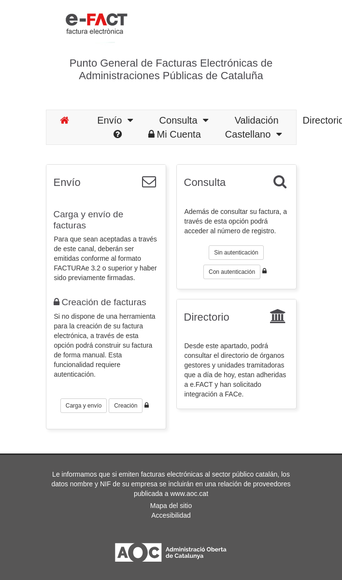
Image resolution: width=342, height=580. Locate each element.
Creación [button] (125, 405)
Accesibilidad (171, 515)
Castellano (253, 134)
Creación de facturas (100, 302)
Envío (114, 120)
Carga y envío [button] (84, 405)
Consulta (183, 120)
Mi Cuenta (174, 134)
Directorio (206, 317)
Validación (257, 120)
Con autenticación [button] (232, 272)
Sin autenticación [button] (236, 252)
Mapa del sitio (171, 505)
